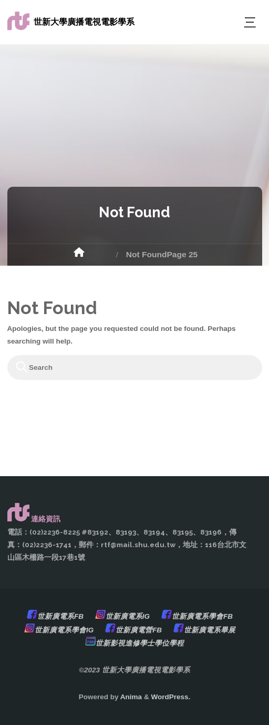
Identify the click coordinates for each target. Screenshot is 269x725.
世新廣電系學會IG (64, 630)
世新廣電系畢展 (209, 630)
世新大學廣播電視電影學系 (84, 22)
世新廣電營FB (139, 630)
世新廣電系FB (60, 616)
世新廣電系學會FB (202, 616)
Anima (130, 697)
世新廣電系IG (128, 616)
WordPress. (170, 697)
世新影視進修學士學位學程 (140, 643)
